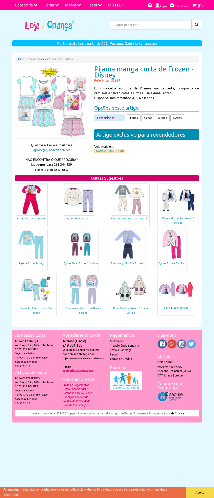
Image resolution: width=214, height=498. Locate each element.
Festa (94, 5)
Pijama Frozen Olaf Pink (172, 263)
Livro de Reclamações (76, 405)
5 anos (148, 118)
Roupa (120, 151)
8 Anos (177, 118)
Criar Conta (179, 5)
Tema (51, 5)
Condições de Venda (75, 397)
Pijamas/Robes (104, 151)
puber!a (50, 413)
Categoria (26, 5)
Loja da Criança (175, 413)
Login (161, 5)
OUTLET (116, 5)
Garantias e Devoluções (77, 393)
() (198, 5)
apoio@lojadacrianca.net (51, 150)
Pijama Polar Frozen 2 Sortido (81, 263)
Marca (73, 5)
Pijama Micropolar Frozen (31, 218)
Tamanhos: (105, 118)
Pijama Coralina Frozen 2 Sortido (130, 218)
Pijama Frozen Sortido (175, 307)
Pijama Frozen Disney (31, 263)
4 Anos (133, 118)
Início (21, 59)
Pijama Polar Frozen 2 (78, 218)
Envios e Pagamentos (76, 385)
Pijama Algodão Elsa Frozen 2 (128, 263)
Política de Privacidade (76, 401)
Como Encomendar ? (75, 389)
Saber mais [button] (12, 495)
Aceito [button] (199, 492)
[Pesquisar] (196, 24)
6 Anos (162, 118)
